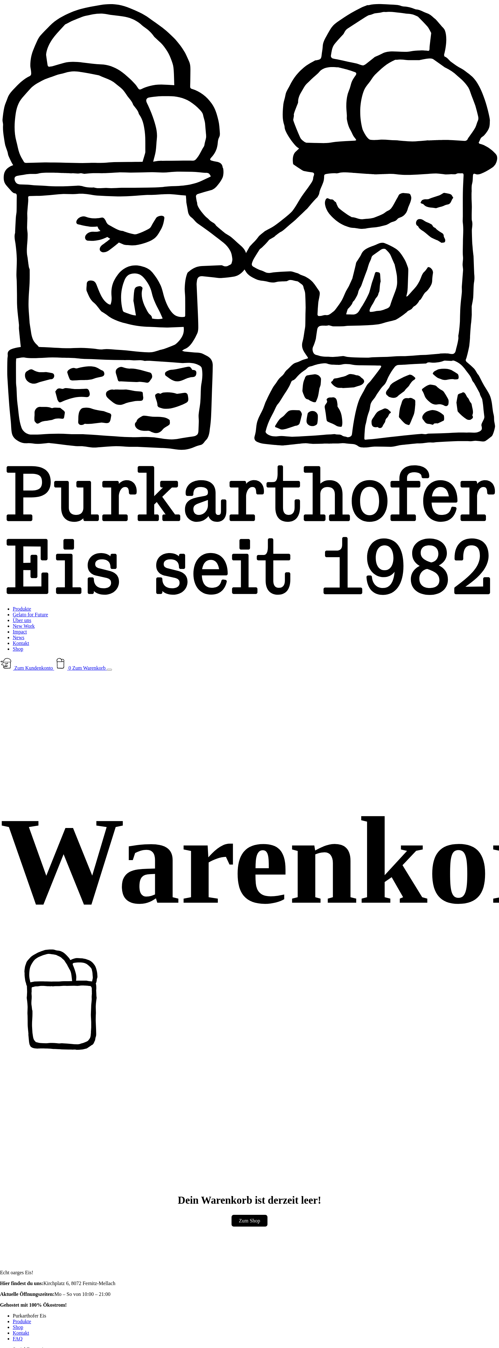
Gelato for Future (30, 614)
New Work (24, 626)
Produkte (22, 609)
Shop (18, 649)
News (18, 637)
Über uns (22, 620)
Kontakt (21, 643)
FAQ (18, 1338)
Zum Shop (249, 1220)
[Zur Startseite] (249, 598)
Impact (20, 631)
